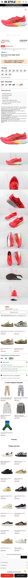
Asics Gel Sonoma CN (20, 331)
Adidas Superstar (18, 549)
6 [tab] (15, 35)
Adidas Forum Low (6, 548)
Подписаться (24, 557)
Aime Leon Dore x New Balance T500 (5, 462)
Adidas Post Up (6, 513)
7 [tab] (17, 35)
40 (17, 70)
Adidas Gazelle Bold (5, 531)
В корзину (7, 575)
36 (2, 70)
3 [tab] (11, 35)
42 (24, 70)
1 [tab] (8, 35)
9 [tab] (20, 35)
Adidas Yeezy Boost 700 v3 (6, 497)
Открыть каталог (14, 312)
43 (2, 74)
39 (13, 70)
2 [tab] (9, 35)
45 (10, 74)
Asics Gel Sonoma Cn (6, 349)
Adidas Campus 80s (18, 479)
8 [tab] (18, 35)
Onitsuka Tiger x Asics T (19, 349)
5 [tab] (14, 35)
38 (10, 70)
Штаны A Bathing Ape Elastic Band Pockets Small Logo (6, 398)
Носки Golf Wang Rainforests (7, 433)
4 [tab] (12, 35)
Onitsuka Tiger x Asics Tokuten (7, 332)
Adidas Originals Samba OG (20, 531)
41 (21, 70)
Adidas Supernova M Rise (19, 514)
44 (6, 74)
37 (6, 70)
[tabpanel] (14, 21)
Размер (4, 68)
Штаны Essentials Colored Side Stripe (20, 398)
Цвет (6, 81)
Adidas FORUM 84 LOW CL (19, 497)
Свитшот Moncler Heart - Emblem (6, 416)
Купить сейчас (21, 575)
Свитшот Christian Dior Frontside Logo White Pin (20, 416)
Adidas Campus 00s (20, 462)
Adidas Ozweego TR (6, 479)
